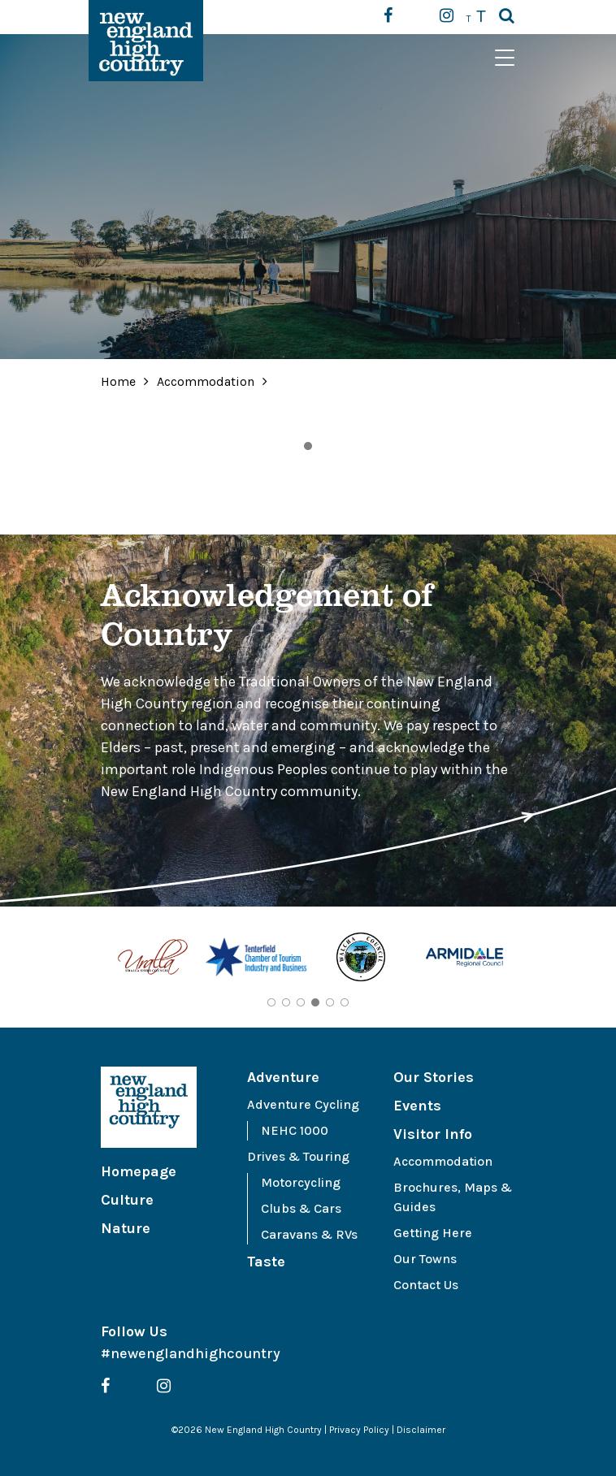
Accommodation (207, 381)
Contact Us (425, 1284)
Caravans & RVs (309, 1234)
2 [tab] (286, 1002)
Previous (88, 959)
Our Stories (433, 1077)
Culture (127, 1200)
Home (118, 381)
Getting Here (432, 1232)
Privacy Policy (359, 1429)
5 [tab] (330, 1002)
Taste (266, 1261)
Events (417, 1106)
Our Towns (425, 1258)
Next (527, 959)
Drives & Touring (298, 1156)
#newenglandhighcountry (190, 1353)
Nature (125, 1228)
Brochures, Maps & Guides (452, 1197)
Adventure (283, 1077)
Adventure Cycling (303, 1104)
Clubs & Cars (301, 1208)
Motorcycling (301, 1182)
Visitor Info (432, 1134)
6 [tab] (345, 1002)
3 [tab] (301, 1002)
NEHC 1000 (294, 1130)
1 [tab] (308, 446)
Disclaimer (421, 1429)
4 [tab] (315, 1002)
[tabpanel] (153, 960)
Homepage (138, 1171)
